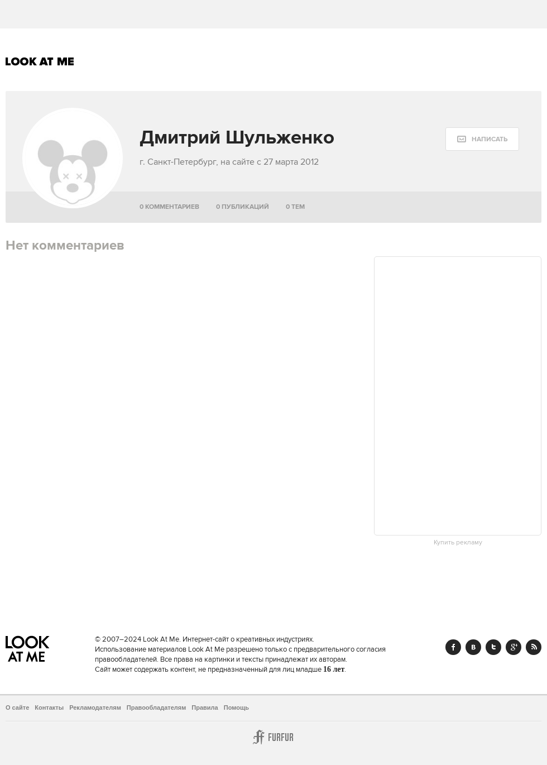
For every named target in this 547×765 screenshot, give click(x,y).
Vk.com (473, 647)
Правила (204, 707)
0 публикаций (242, 207)
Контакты (49, 707)
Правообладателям (156, 707)
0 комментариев (169, 207)
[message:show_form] (482, 139)
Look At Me (40, 61)
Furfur (273, 737)
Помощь (236, 707)
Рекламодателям (95, 707)
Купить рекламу (458, 542)
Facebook (453, 647)
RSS (533, 647)
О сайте (17, 707)
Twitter (493, 647)
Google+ (513, 647)
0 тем (295, 207)
